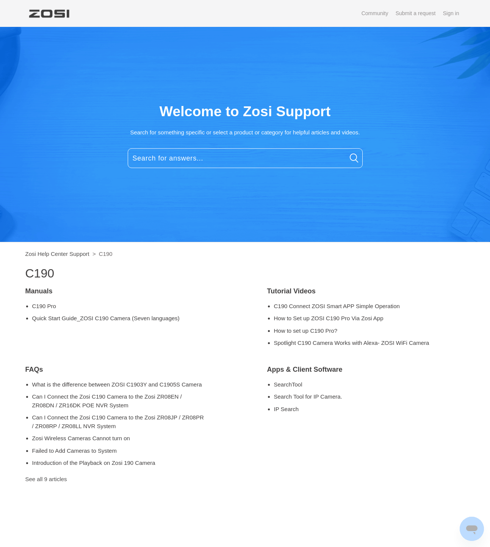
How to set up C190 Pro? (306, 330)
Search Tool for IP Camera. (308, 396)
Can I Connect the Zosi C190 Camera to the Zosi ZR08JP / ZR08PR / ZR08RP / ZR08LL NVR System (118, 421)
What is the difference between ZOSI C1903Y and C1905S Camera (117, 384)
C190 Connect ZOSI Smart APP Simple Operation (337, 306)
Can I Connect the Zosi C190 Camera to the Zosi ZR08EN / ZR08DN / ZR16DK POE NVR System (107, 400)
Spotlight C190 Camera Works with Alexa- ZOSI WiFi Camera (351, 343)
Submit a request (416, 13)
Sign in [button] (451, 13)
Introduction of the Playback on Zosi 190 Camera (93, 463)
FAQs (34, 369)
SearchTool (288, 384)
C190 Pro (44, 306)
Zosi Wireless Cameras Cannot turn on (81, 438)
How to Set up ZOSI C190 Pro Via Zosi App (329, 318)
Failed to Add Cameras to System (74, 450)
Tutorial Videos (291, 291)
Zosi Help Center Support (57, 254)
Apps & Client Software (305, 369)
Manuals (39, 291)
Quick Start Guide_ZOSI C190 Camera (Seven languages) (106, 318)
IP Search (286, 409)
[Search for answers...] (245, 158)
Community (375, 13)
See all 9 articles (46, 479)
